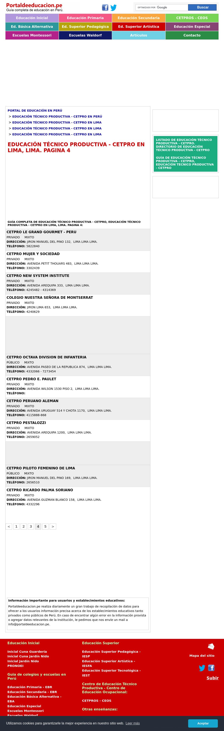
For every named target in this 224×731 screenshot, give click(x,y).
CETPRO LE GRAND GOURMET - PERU (41, 232)
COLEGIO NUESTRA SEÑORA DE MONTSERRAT (50, 298)
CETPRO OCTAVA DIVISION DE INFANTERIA (46, 357)
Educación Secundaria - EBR (32, 692)
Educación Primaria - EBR (29, 687)
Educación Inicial (32, 18)
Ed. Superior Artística (138, 27)
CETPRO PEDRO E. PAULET (31, 379)
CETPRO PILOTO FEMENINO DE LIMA (41, 468)
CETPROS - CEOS (192, 18)
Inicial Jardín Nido (23, 661)
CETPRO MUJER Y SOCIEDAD (33, 254)
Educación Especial (192, 27)
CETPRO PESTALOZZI (26, 423)
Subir (213, 678)
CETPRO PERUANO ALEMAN (32, 401)
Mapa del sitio (201, 656)
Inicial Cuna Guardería (27, 652)
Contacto (192, 35)
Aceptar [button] (203, 723)
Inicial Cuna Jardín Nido (28, 656)
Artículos (138, 35)
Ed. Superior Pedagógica (85, 27)
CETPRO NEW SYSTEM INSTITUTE (38, 276)
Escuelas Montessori (32, 35)
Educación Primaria (85, 18)
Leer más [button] (133, 723)
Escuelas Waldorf (85, 35)
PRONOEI (15, 666)
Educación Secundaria (139, 18)
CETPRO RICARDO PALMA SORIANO (40, 490)
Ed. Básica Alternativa (32, 27)
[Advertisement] (112, 71)
